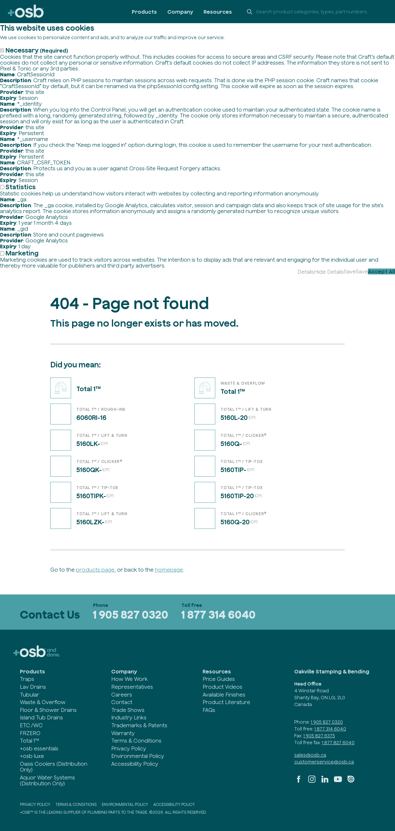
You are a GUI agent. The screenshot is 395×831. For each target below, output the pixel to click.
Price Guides (219, 679)
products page (95, 570)
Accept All (381, 271)
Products (144, 12)
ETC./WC (31, 725)
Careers (121, 695)
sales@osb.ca (310, 755)
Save (350, 271)
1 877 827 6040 (338, 742)
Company (180, 12)
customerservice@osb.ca (324, 761)
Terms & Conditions (136, 741)
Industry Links (128, 717)
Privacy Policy (128, 748)
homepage (169, 570)
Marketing (22, 253)
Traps (27, 679)
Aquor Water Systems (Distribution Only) (47, 780)
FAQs (209, 710)
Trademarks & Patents (139, 725)
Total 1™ (29, 741)
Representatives (132, 687)
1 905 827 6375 (319, 735)
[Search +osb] (314, 12)
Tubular (29, 695)
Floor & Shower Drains (48, 710)
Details (305, 272)
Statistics (21, 187)
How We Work (129, 679)
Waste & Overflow (43, 702)
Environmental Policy (137, 756)
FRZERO (30, 733)
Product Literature (226, 702)
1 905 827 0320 (130, 614)
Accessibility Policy (134, 764)
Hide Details (329, 272)
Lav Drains (33, 687)
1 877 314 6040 (218, 614)
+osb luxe (32, 756)
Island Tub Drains (41, 717)
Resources (218, 12)
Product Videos (222, 687)
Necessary (37, 50)
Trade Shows (127, 710)
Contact (121, 702)
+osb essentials (39, 748)
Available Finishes (224, 695)
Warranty (123, 733)
